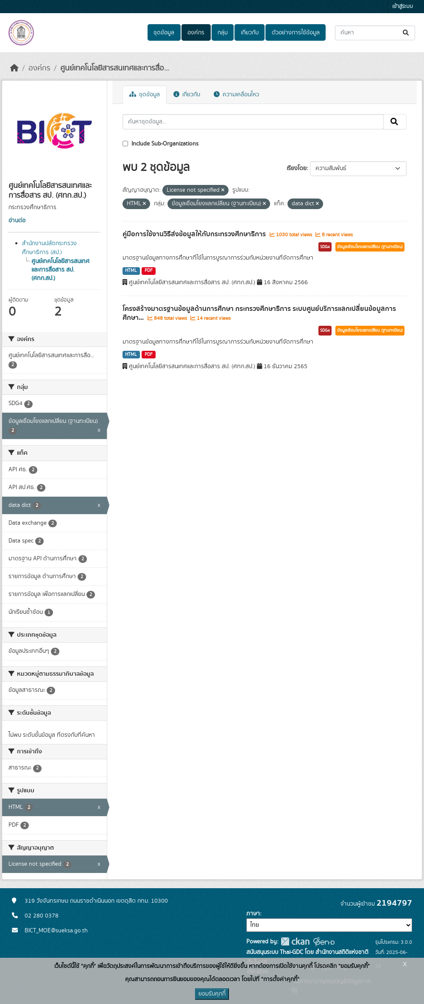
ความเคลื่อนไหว (236, 94)
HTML (131, 270)
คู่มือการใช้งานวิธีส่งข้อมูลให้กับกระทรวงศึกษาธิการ (195, 234)
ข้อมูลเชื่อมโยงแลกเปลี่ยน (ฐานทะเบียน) (370, 247)
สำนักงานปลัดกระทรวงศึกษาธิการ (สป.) (49, 248)
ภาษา (253, 913)
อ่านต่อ (16, 220)
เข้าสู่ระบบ (402, 7)
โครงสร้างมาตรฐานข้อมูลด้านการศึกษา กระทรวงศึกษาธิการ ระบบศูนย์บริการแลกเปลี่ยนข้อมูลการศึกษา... (259, 313)
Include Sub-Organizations (160, 144)
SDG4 (325, 247)
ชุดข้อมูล (163, 32)
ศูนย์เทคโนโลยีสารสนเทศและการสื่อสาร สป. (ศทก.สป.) (60, 269)
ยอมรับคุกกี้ (212, 994)
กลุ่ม (223, 32)
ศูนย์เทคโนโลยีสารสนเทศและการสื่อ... (114, 68)
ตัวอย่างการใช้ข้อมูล (296, 32)
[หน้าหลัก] (14, 68)
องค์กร (195, 32)
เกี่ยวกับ (250, 32)
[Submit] (406, 32)
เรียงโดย (297, 168)
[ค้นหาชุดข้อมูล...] (375, 32)
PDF (149, 270)
